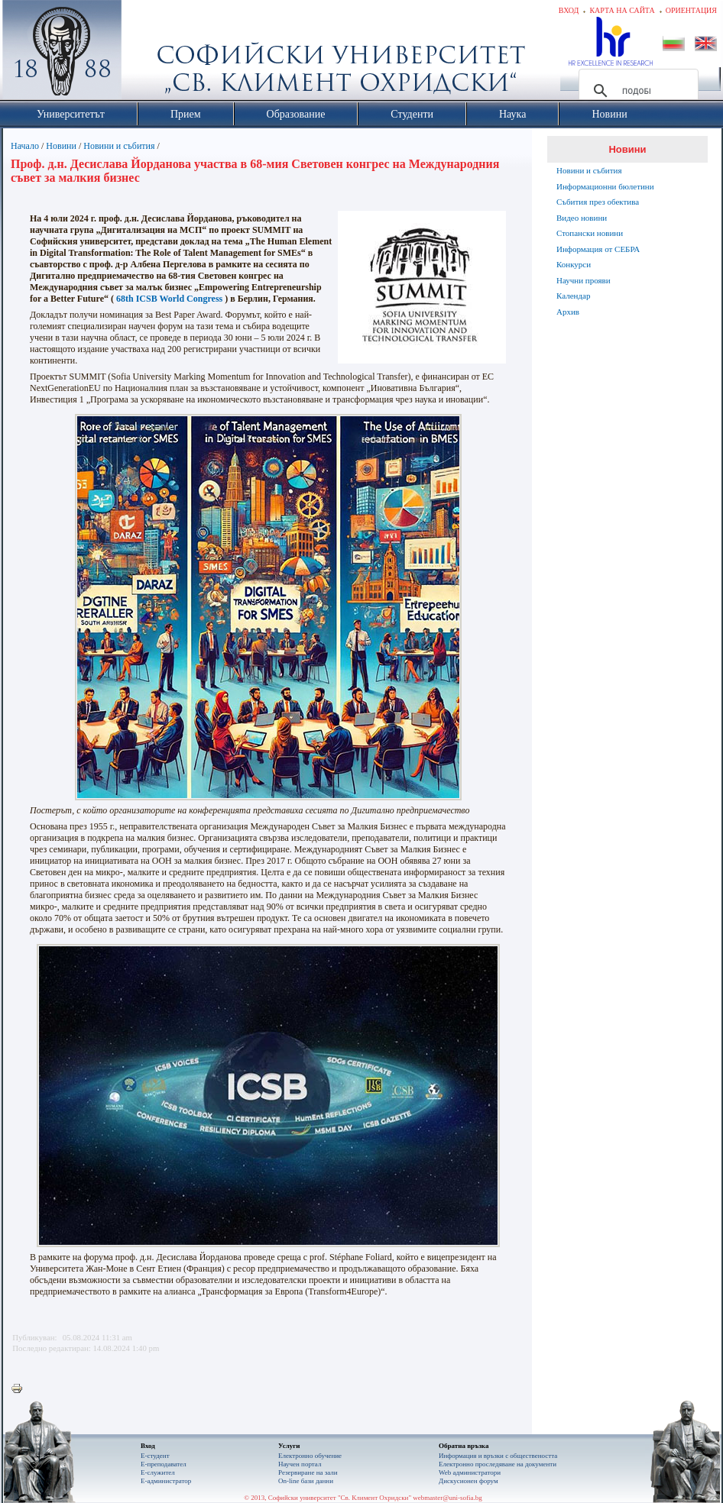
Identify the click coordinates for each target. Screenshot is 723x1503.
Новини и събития (118, 146)
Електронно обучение (310, 1455)
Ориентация (691, 10)
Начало (25, 146)
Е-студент (155, 1455)
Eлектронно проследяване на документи (497, 1464)
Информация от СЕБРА (598, 249)
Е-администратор (166, 1481)
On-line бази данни (305, 1481)
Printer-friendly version (21, 1389)
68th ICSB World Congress (169, 298)
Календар (573, 295)
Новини (61, 146)
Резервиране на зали (308, 1472)
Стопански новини (589, 233)
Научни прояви (583, 280)
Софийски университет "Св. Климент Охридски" (148, 53)
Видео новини (581, 217)
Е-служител (158, 1472)
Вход (569, 10)
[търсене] (636, 91)
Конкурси (573, 264)
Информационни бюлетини (605, 186)
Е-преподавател (163, 1464)
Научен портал (299, 1464)
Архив (567, 311)
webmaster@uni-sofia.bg (447, 1497)
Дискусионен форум (468, 1481)
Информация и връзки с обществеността (498, 1455)
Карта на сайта (621, 10)
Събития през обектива (597, 201)
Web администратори (470, 1472)
